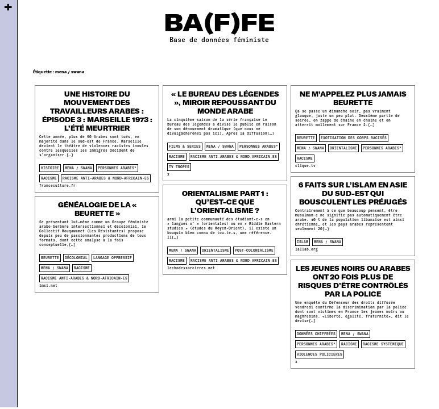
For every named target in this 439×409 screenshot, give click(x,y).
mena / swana (78, 168)
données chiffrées (316, 334)
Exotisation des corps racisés (354, 138)
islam (302, 242)
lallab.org (306, 249)
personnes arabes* (117, 168)
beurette (306, 138)
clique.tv (305, 166)
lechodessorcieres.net (191, 268)
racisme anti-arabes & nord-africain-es (106, 178)
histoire (50, 168)
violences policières (319, 354)
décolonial (76, 258)
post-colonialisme (254, 250)
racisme (49, 178)
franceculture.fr (57, 185)
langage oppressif (112, 258)
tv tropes (179, 167)
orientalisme (343, 148)
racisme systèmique (383, 344)
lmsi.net (48, 285)
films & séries (185, 146)
